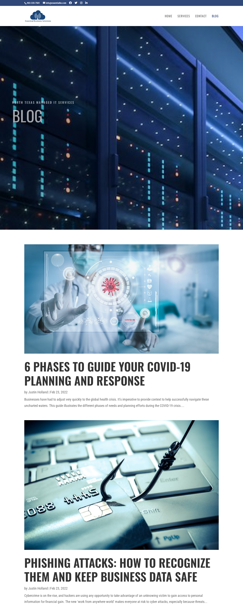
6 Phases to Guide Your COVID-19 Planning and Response (107, 373)
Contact (201, 16)
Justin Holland (38, 392)
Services (184, 16)
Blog (215, 16)
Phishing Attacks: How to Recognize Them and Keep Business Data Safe (117, 569)
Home (168, 16)
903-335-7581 (33, 3)
